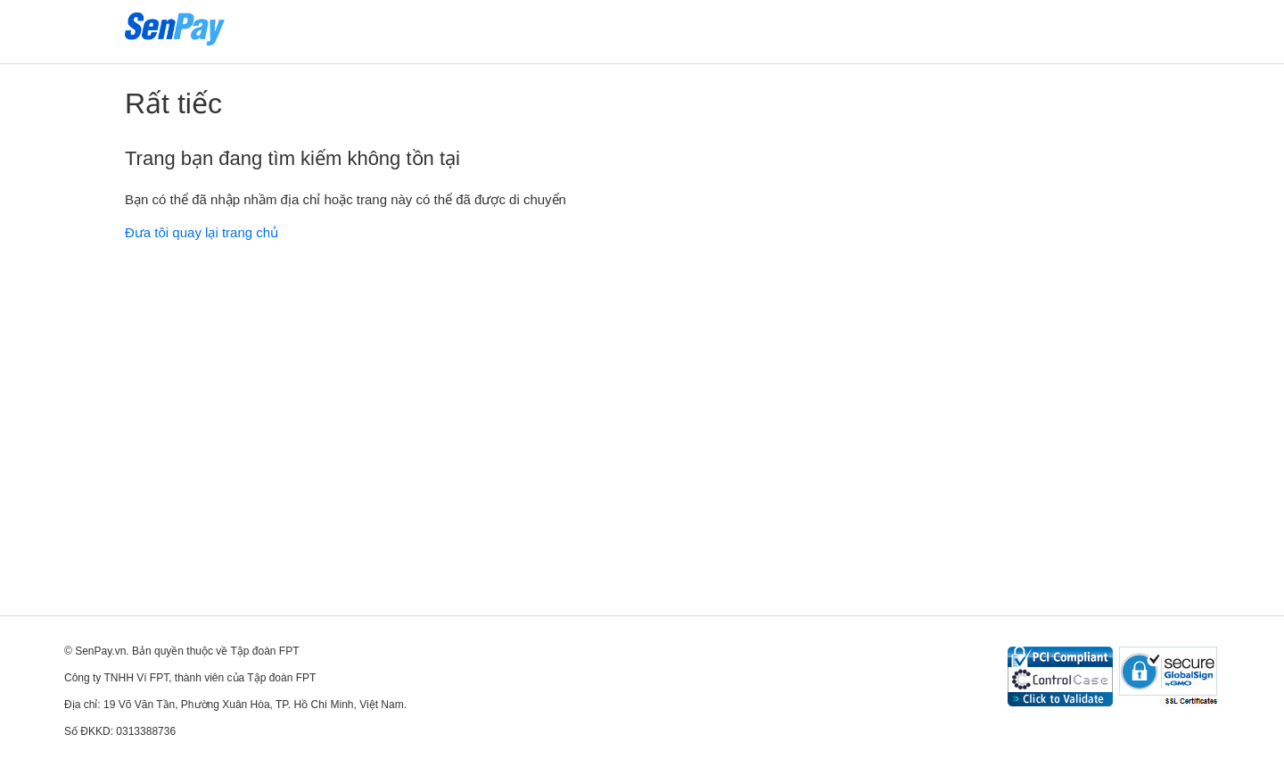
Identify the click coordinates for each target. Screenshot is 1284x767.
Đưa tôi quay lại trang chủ (201, 232)
